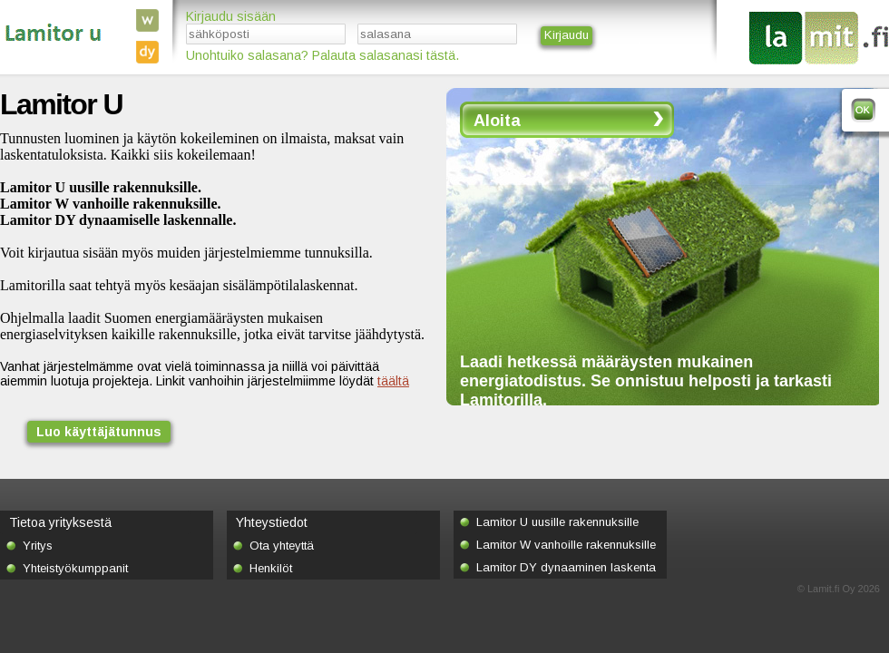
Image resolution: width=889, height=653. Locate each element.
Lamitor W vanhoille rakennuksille (566, 544)
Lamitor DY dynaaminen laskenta (566, 567)
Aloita (497, 121)
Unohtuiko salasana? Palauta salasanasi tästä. (322, 55)
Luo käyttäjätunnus (98, 431)
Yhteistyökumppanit (75, 568)
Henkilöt (270, 568)
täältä (393, 381)
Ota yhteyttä (281, 545)
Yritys (38, 545)
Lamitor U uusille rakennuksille (557, 522)
